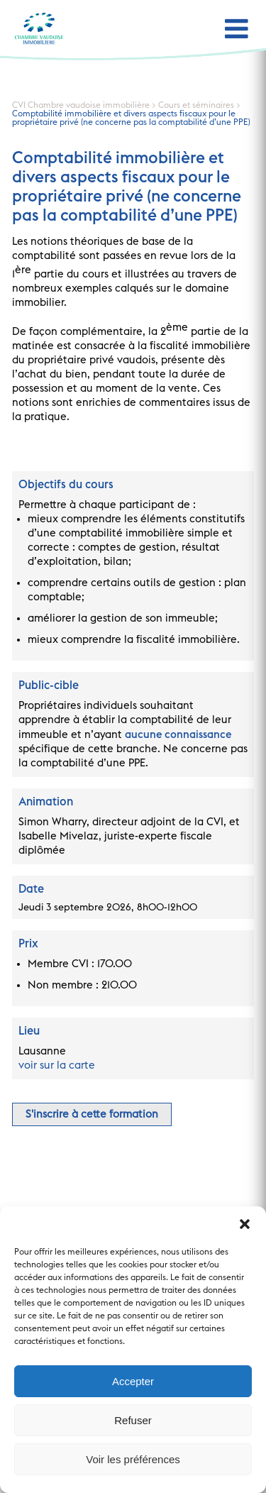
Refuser (133, 1420)
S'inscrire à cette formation (92, 1114)
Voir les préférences (133, 1459)
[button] (245, 1224)
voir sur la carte (56, 1065)
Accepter (133, 1381)
